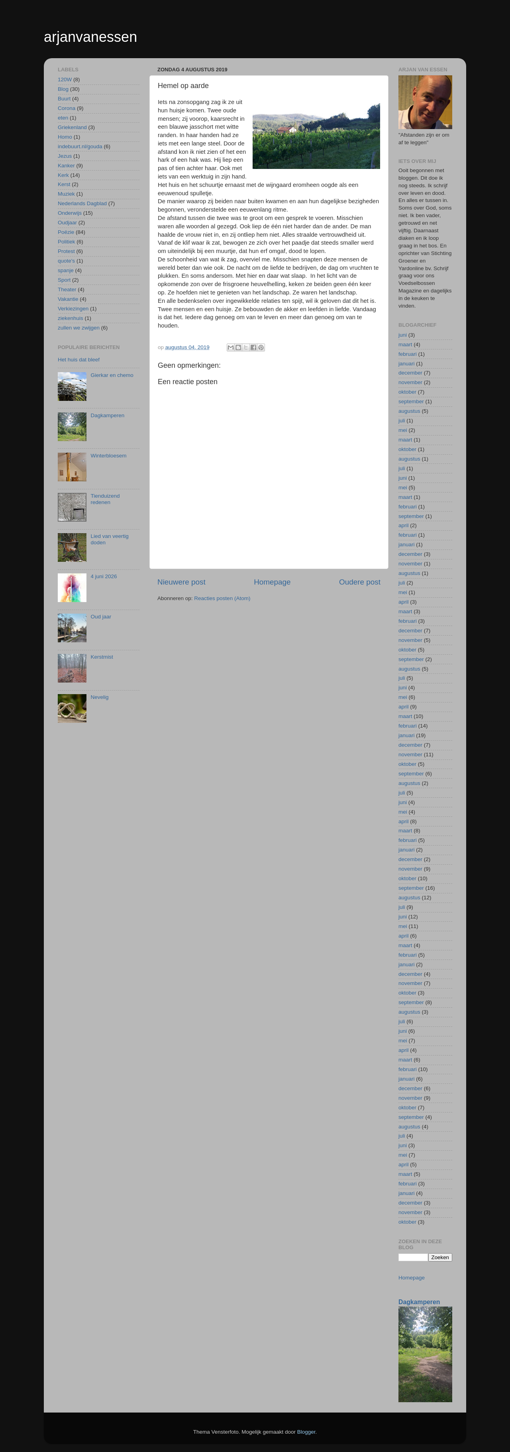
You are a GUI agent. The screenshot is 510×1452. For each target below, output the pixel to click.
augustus (409, 411)
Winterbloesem (108, 456)
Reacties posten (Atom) (222, 598)
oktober (407, 392)
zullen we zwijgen (79, 328)
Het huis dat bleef (79, 360)
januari (406, 364)
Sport (64, 280)
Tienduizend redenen (105, 499)
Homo (65, 137)
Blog (63, 89)
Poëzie (66, 232)
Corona (66, 108)
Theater (67, 289)
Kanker (66, 166)
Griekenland (72, 127)
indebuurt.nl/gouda (80, 146)
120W (65, 79)
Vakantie (68, 299)
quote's (66, 261)
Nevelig (99, 697)
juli (401, 421)
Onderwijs (70, 213)
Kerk (63, 175)
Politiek (66, 242)
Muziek (66, 194)
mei (402, 430)
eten (63, 118)
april (403, 525)
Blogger (306, 1432)
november (410, 382)
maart (405, 344)
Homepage (272, 582)
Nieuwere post (181, 582)
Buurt (64, 99)
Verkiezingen (73, 309)
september (411, 401)
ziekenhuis (70, 318)
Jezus (65, 156)
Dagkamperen (107, 415)
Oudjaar (67, 223)
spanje (66, 270)
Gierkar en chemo (111, 375)
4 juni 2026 (103, 576)
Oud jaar (100, 617)
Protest (66, 251)
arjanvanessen (90, 37)
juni (402, 335)
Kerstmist (101, 657)
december (410, 373)
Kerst (64, 184)
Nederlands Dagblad (82, 203)
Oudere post (360, 582)
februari (407, 354)
